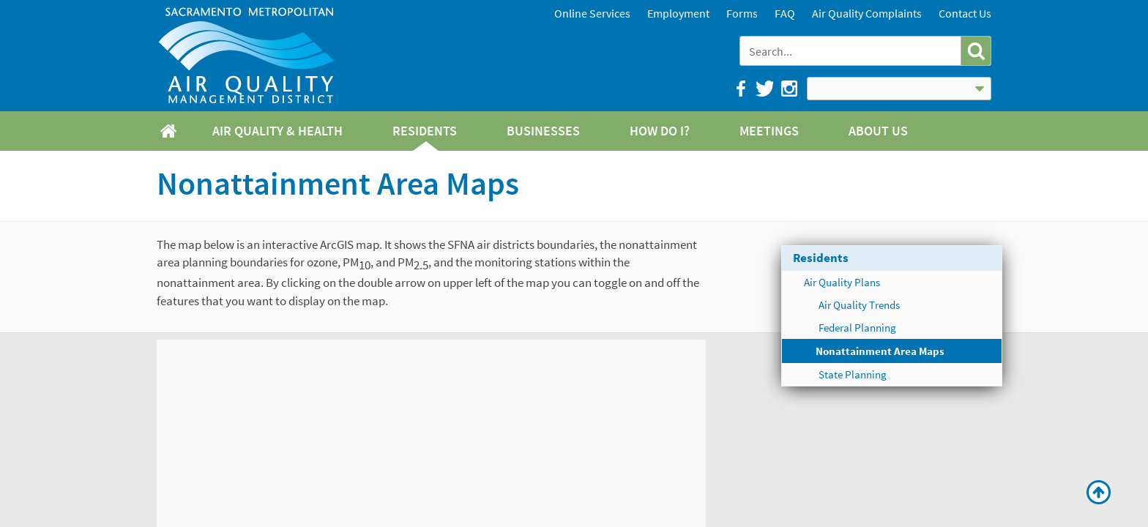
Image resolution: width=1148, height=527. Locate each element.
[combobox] (851, 50)
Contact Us (965, 13)
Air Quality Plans (842, 282)
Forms (742, 13)
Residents (821, 258)
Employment (678, 13)
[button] (976, 51)
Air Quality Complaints (867, 13)
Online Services (592, 13)
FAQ (785, 13)
